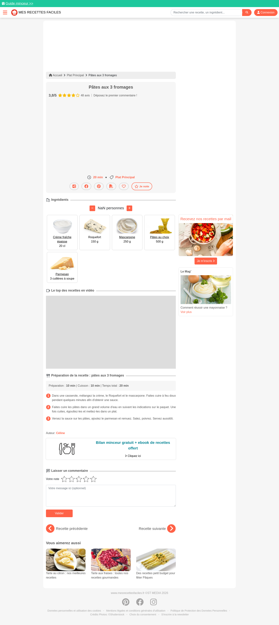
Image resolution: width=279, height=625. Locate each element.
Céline (60, 433)
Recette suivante (157, 528)
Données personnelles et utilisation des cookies (74, 610)
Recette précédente (67, 528)
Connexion (265, 12)
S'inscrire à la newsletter (175, 614)
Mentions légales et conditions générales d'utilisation (135, 610)
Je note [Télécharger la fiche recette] (142, 186)
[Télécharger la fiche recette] (111, 186)
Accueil (55, 75)
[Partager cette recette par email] (74, 186)
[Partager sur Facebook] (86, 186)
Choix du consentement (143, 614)
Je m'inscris (206, 260)
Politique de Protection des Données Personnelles (199, 610)
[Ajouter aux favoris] (124, 186)
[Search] (247, 12)
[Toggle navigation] (5, 12)
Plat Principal (75, 75)
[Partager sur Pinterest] (99, 186)
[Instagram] (153, 603)
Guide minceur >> (19, 3)
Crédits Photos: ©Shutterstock (107, 614)
